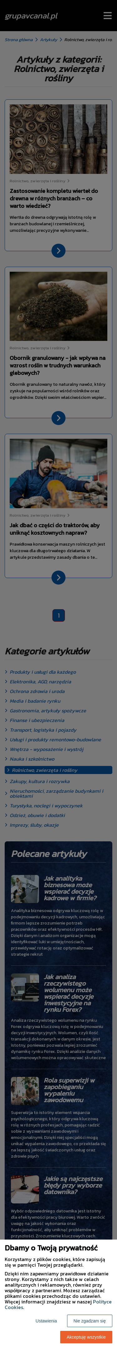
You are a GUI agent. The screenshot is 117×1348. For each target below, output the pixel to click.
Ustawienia (46, 1320)
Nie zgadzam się (90, 1320)
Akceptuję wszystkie (86, 1337)
